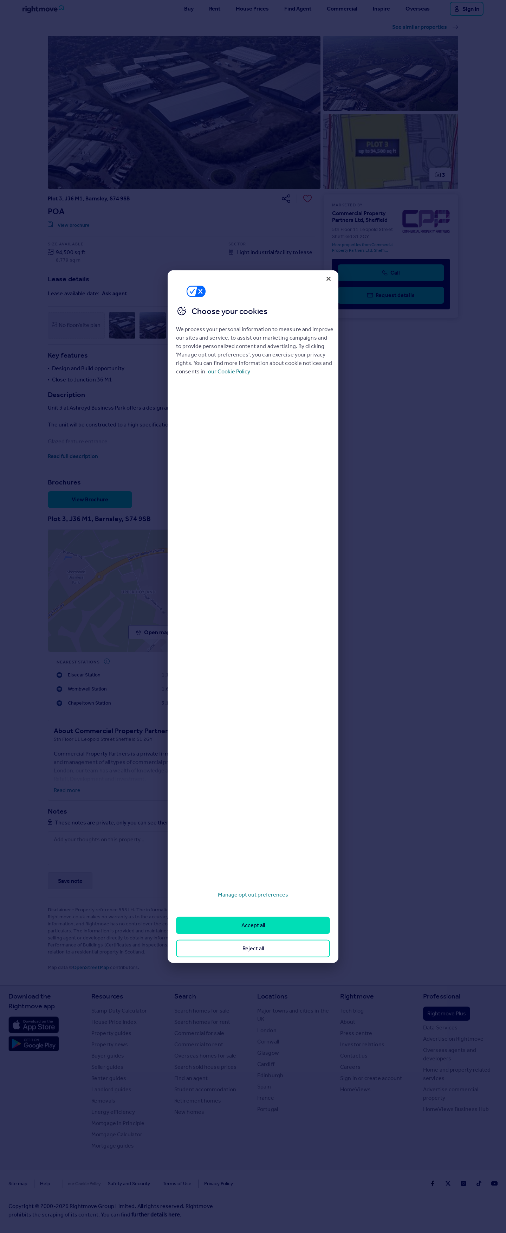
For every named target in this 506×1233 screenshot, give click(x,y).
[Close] (328, 278)
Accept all (253, 925)
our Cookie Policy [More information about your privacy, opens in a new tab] (229, 371)
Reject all (253, 948)
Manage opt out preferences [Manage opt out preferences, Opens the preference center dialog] (253, 894)
